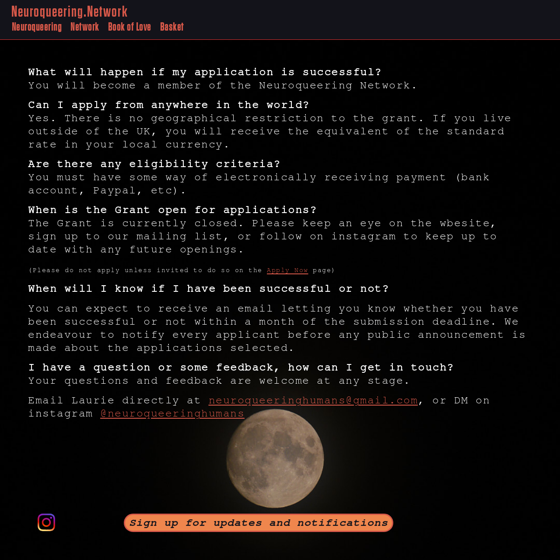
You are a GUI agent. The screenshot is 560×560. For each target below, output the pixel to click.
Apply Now (287, 270)
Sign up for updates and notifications (258, 522)
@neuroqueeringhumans (172, 413)
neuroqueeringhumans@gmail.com (313, 400)
